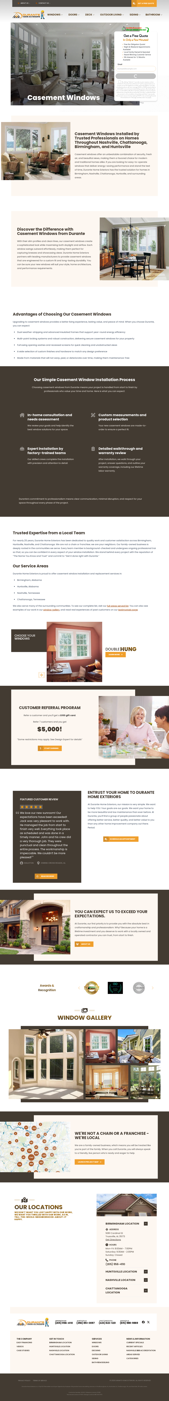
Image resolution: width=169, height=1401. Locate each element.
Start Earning (48, 748)
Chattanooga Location (127, 1290)
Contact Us (42, 3)
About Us (23, 3)
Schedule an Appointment (119, 839)
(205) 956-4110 (115, 1264)
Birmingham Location (127, 1224)
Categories (132, 1358)
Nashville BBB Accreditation (141, 1350)
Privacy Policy (24, 1380)
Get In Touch (56, 1338)
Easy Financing (24, 1342)
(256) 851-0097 (85, 1323)
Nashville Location (127, 1280)
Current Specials (135, 1342)
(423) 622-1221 (107, 1323)
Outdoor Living (111, 14)
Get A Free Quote (142, 3)
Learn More (116, 654)
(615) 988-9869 (129, 1323)
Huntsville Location (127, 1271)
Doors (72, 14)
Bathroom (153, 14)
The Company (24, 1338)
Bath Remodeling (100, 1362)
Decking (96, 1350)
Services (97, 1338)
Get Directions (113, 1239)
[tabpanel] (84, 1064)
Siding (134, 14)
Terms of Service (40, 1380)
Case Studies (23, 1350)
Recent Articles (134, 1346)
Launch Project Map (89, 1162)
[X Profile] (148, 1322)
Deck (88, 14)
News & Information (138, 1338)
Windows (53, 14)
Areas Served (133, 1354)
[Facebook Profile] (143, 1322)
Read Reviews (44, 876)
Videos (20, 1346)
